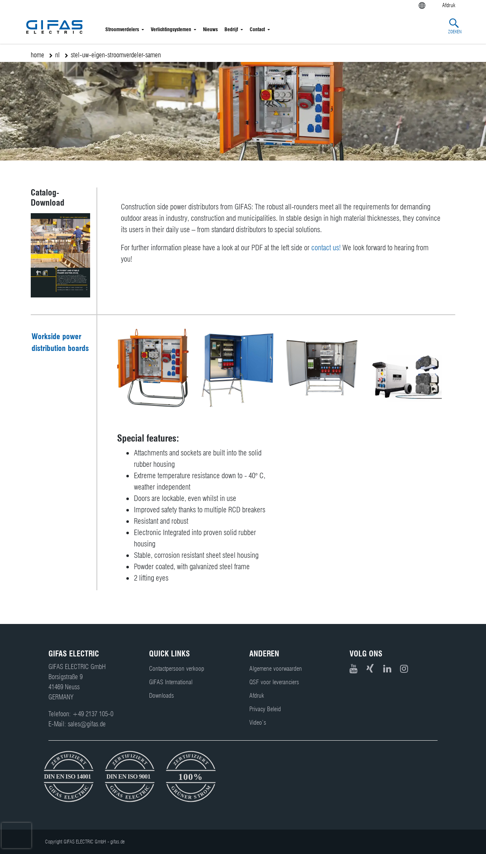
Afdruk (256, 695)
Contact (257, 29)
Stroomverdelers (122, 29)
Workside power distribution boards (60, 342)
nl (57, 55)
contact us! (326, 247)
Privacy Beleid (265, 709)
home (37, 55)
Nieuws (210, 29)
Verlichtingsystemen (171, 29)
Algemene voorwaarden (275, 668)
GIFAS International (170, 682)
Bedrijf (231, 29)
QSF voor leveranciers (274, 682)
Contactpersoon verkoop (176, 668)
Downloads (161, 695)
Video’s (257, 722)
